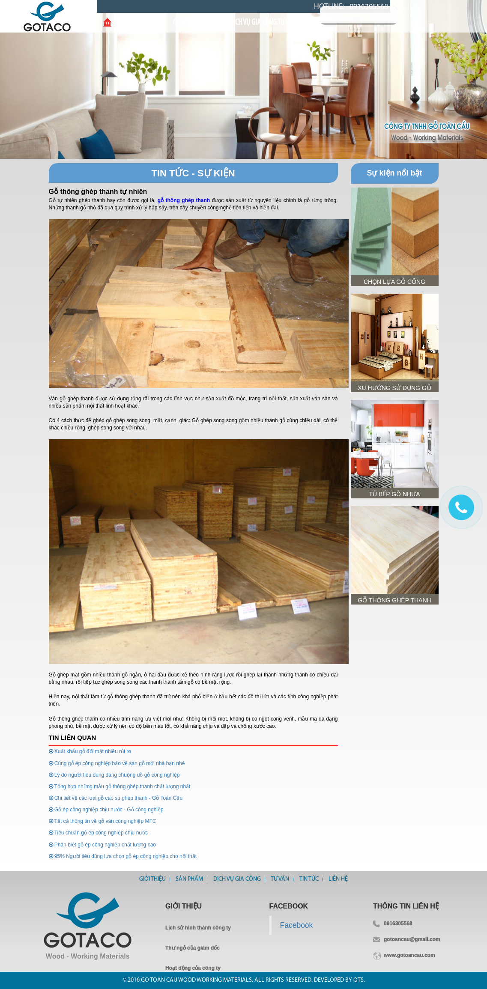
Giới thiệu (148, 22)
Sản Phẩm (192, 22)
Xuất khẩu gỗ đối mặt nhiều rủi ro (90, 751)
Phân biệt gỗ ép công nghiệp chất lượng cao (102, 845)
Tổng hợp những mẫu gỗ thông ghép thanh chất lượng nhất (120, 786)
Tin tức (309, 879)
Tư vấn (294, 22)
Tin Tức (329, 22)
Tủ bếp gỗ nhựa (394, 494)
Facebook (296, 925)
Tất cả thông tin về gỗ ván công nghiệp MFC (102, 821)
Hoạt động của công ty (193, 968)
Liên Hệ (364, 22)
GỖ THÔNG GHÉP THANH (394, 600)
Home (107, 23)
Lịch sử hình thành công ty (198, 928)
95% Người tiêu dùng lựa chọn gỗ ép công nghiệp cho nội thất (123, 856)
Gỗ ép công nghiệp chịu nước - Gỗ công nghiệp (106, 810)
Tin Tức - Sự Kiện (193, 173)
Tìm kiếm (407, 15)
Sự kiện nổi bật (394, 173)
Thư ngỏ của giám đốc (192, 948)
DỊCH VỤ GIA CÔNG (245, 22)
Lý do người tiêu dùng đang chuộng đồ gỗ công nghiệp (114, 775)
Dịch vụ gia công (237, 879)
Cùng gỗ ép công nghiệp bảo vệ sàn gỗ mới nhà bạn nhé (117, 763)
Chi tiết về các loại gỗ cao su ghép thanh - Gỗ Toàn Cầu (116, 798)
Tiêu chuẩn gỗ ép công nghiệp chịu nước (98, 833)
